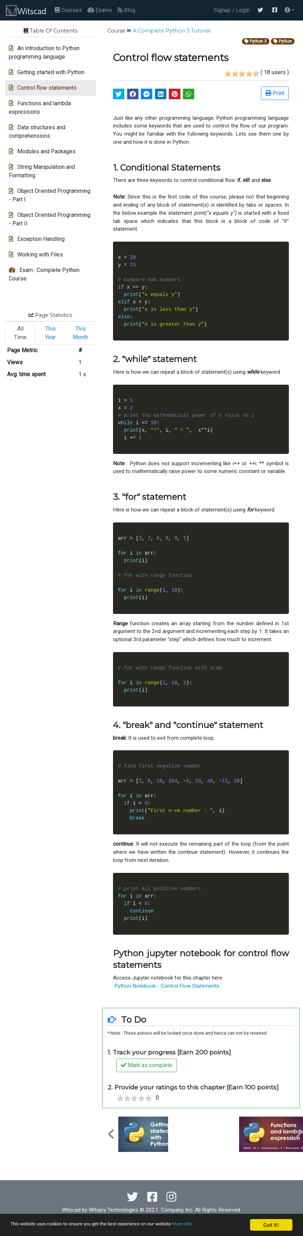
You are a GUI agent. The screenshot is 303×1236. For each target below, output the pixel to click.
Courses (68, 10)
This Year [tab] (50, 333)
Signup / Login (230, 10)
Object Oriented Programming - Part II (49, 219)
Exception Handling (37, 239)
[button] (289, 10)
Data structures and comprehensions (37, 131)
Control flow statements (43, 87)
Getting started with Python (46, 72)
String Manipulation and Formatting (42, 171)
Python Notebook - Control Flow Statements (166, 986)
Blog (126, 10)
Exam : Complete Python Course (44, 274)
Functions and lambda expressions (40, 107)
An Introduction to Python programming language (44, 52)
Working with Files (36, 254)
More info (217, 1225)
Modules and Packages (42, 151)
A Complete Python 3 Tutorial (171, 31)
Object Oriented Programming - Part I (49, 195)
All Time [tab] (20, 333)
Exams (100, 10)
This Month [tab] (80, 333)
